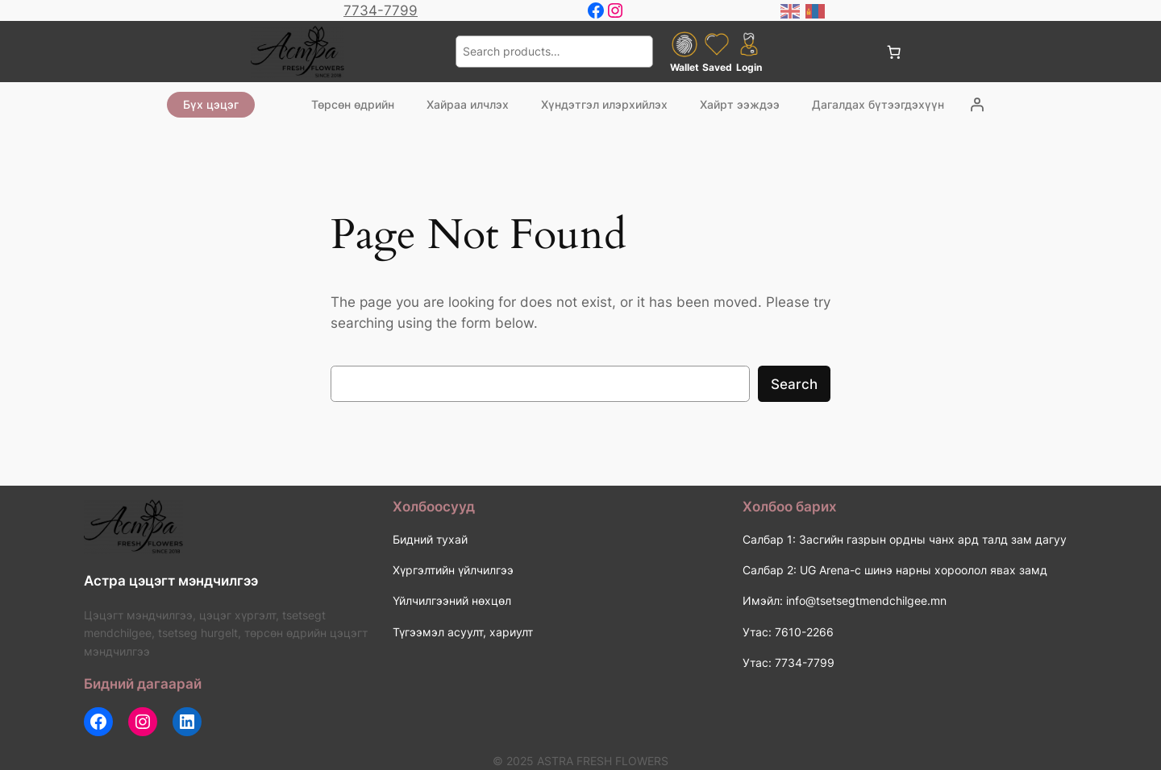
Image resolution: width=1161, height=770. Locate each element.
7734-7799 (380, 10)
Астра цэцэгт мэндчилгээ (171, 581)
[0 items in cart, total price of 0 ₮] (893, 51)
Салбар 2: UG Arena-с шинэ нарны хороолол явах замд (895, 570)
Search (794, 384)
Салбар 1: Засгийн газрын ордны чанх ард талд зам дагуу (905, 539)
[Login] (977, 105)
